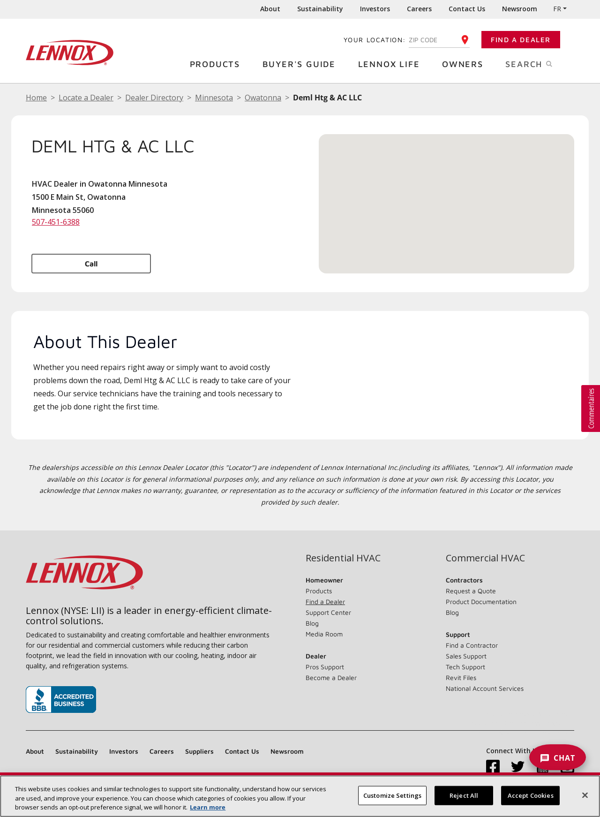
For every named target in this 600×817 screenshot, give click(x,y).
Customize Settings (392, 795)
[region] (300, 796)
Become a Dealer (331, 677)
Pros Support (325, 667)
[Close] (585, 795)
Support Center (328, 612)
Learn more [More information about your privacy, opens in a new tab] (207, 807)
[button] (447, 195)
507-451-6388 (56, 222)
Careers (419, 8)
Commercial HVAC (485, 558)
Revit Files (461, 677)
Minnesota (214, 97)
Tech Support (465, 667)
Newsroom (519, 8)
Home (36, 97)
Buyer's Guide (302, 63)
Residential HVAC (343, 558)
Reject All (464, 795)
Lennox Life (392, 63)
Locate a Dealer (86, 97)
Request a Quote (471, 591)
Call (91, 263)
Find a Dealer (521, 40)
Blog (312, 623)
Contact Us (467, 8)
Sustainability (320, 8)
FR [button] (557, 8)
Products (218, 63)
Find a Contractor (472, 645)
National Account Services (485, 688)
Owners (466, 63)
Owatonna (263, 97)
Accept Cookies (531, 795)
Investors (375, 8)
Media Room (324, 634)
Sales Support (466, 656)
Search (539, 63)
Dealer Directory (154, 97)
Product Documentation (481, 601)
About (270, 8)
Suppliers (199, 751)
